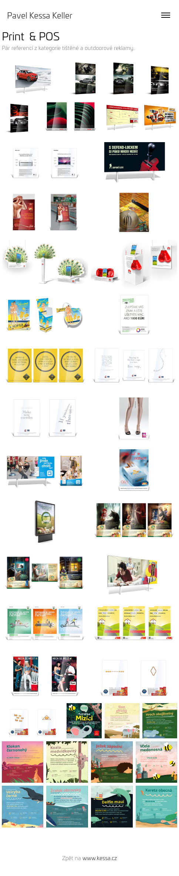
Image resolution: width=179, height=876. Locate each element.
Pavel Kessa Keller (39, 15)
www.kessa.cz (99, 858)
